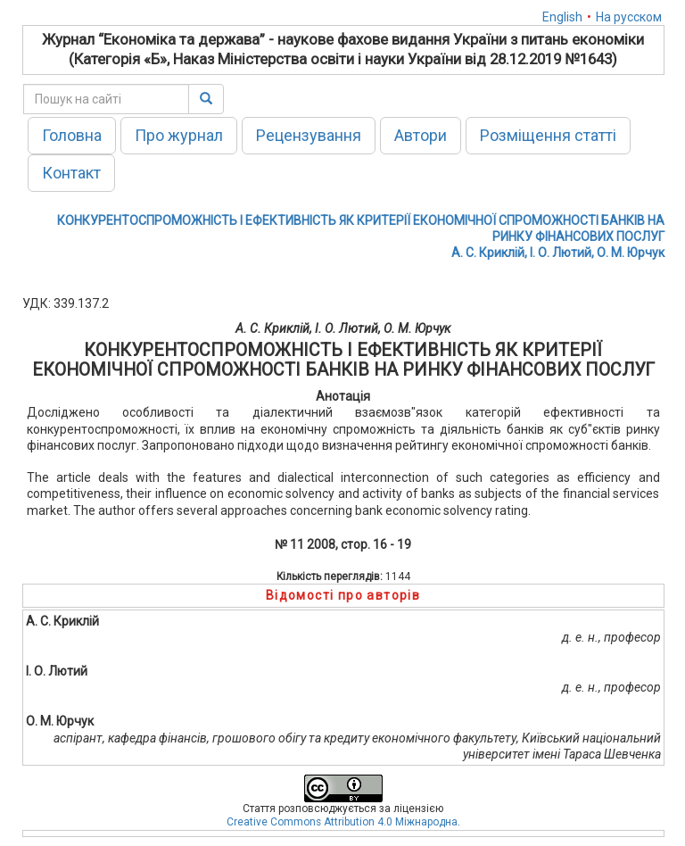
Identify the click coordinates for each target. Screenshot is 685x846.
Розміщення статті (548, 135)
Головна (72, 135)
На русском (629, 17)
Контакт (71, 172)
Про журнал (179, 135)
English (562, 17)
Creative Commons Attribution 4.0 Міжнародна (342, 822)
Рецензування (308, 135)
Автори (420, 135)
